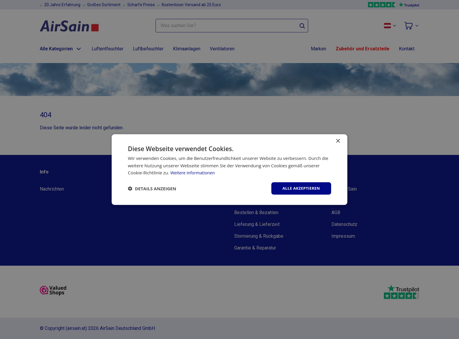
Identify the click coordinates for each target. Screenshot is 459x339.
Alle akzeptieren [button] (300, 188)
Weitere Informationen (193, 172)
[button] (152, 188)
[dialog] (229, 169)
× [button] (338, 140)
